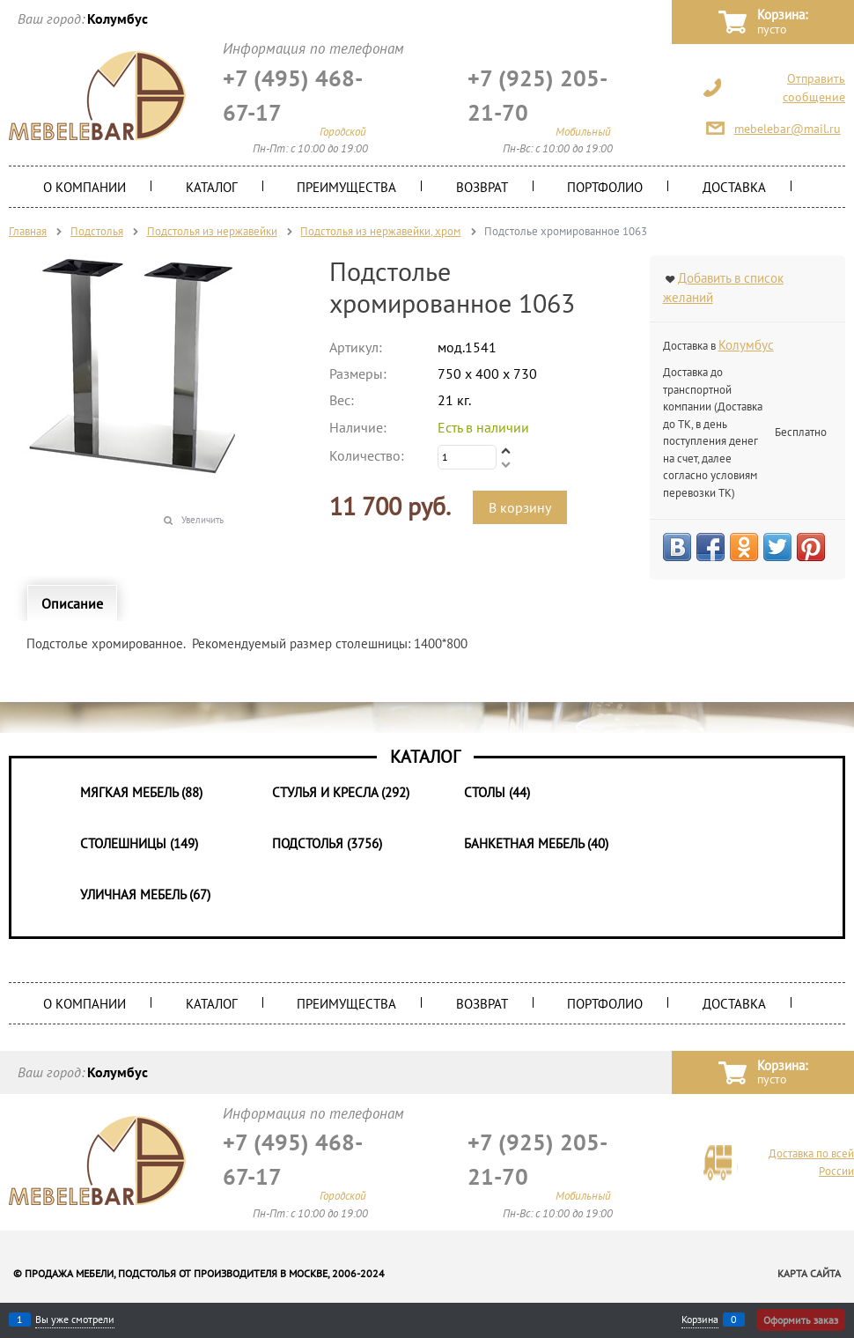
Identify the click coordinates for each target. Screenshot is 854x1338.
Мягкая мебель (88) (141, 792)
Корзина (699, 1319)
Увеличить (202, 520)
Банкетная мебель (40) (536, 843)
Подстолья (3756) (327, 843)
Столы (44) (497, 792)
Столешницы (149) (139, 843)
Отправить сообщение (814, 87)
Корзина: (782, 22)
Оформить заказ (800, 1320)
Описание (72, 603)
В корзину (520, 507)
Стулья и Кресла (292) (340, 792)
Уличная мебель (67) (145, 894)
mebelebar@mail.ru (787, 129)
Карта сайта (809, 1273)
